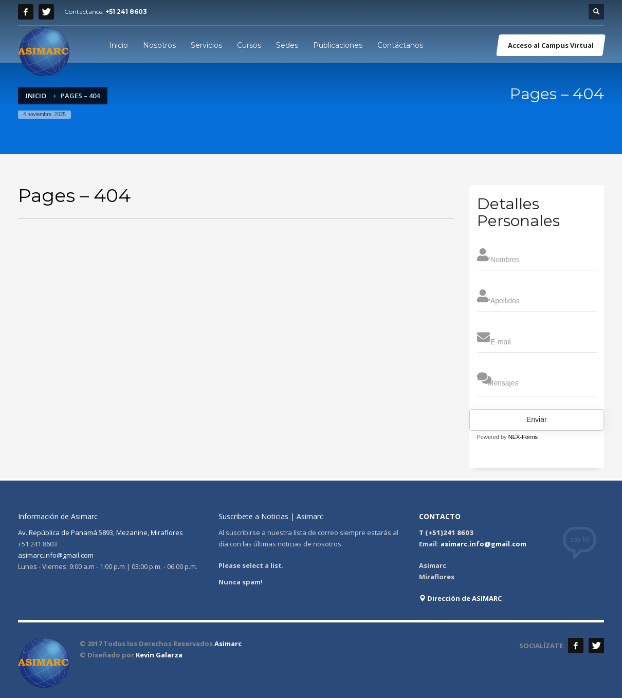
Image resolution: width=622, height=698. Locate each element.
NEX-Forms (523, 437)
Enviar (536, 419)
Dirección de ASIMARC (460, 598)
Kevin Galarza (159, 654)
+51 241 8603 (126, 11)
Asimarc (228, 643)
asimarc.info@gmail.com (56, 555)
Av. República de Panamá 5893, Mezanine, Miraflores (100, 532)
